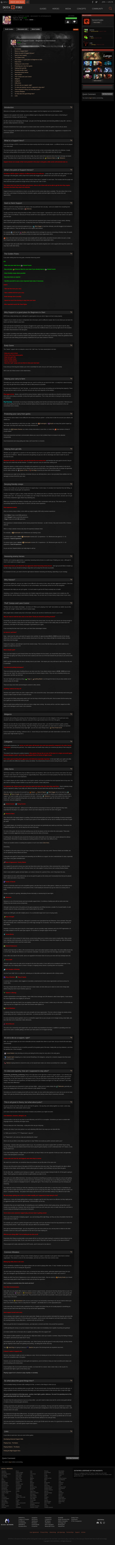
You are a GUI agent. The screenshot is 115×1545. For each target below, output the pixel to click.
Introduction (18, 49)
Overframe (74, 1519)
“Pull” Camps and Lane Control (23, 76)
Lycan (31, 1476)
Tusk (60, 1481)
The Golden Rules (20, 57)
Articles (83, 1532)
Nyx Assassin (33, 1497)
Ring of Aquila (21, 977)
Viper (60, 1489)
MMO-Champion (63, 1521)
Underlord (61, 1482)
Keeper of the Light (20, 1497)
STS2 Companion (76, 1521)
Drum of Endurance (10, 946)
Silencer (28, 209)
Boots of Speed (41, 792)
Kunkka (18, 1500)
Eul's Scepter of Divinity (11, 969)
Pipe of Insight (14, 794)
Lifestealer (18, 1507)
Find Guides (97, 22)
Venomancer (27, 1293)
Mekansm (61, 158)
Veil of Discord (9, 1024)
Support (77, 1532)
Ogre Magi (32, 1498)
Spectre (30, 1347)
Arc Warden (4, 1476)
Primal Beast (47, 1472)
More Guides (36, 29)
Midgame (17, 79)
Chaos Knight (5, 1492)
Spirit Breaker (47, 1501)
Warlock (7, 1063)
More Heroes (97, 80)
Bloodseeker (5, 1484)
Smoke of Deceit (9, 881)
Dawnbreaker (5, 1503)
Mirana (32, 1485)
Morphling (32, 1488)
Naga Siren (33, 1491)
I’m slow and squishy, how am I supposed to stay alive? (30, 87)
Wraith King (61, 1501)
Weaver (60, 1495)
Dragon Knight (19, 1472)
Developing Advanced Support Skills (13, 1439)
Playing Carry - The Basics (11, 1443)
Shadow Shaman (16, 429)
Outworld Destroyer (35, 1503)
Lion (31, 1472)
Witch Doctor (62, 1500)
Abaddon (4, 1471)
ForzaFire (34, 1526)
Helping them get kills (20, 68)
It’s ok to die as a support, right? (23, 85)
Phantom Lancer (34, 1507)
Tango (28, 679)
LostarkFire (48, 1519)
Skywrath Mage (48, 1492)
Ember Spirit (19, 1479)
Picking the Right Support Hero (12, 1450)
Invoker (18, 1491)
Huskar (17, 1489)
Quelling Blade (37, 679)
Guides (43, 8)
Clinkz (3, 1495)
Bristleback (4, 1488)
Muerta (32, 1489)
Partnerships (70, 1532)
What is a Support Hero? (21, 51)
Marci (31, 1479)
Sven (45, 1504)
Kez (17, 1498)
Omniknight (42, 423)
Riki (45, 1481)
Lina (6, 238)
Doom (17, 1471)
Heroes (55, 8)
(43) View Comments (72, 1458)
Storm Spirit (47, 1503)
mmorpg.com (62, 1523)
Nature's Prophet (34, 1492)
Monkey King (33, 1487)
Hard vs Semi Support (21, 55)
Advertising (53, 1532)
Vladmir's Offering (10, 992)
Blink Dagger (37, 226)
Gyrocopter (18, 1487)
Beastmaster (5, 1482)
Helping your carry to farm (22, 64)
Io (16, 1492)
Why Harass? (18, 74)
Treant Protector (63, 1478)
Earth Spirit (18, 1475)
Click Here (46, 843)
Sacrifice (23, 232)
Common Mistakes (20, 91)
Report (76, 29)
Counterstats (22, 1523)
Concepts (81, 8)
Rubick (46, 1484)
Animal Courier (26, 265)
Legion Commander (21, 1503)
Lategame (17, 81)
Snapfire (46, 1497)
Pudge (46, 1475)
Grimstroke (18, 1485)
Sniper (46, 1498)
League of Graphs (24, 1519)
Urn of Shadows (9, 1008)
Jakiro (17, 1494)
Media (68, 8)
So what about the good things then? (25, 93)
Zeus (60, 1503)
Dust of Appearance (10, 862)
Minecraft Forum (49, 1526)
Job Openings (61, 1532)
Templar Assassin (48, 1507)
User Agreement (34, 1532)
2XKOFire (48, 1523)
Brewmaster (16, 532)
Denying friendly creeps (21, 70)
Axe (3, 1478)
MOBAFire (22, 1517)
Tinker (60, 1475)
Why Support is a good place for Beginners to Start (28, 59)
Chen (3, 1494)
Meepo (32, 1484)
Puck (45, 1473)
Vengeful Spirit (9, 1057)
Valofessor (35, 1521)
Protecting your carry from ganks (23, 66)
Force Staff (8, 959)
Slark (45, 1495)
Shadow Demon (48, 1487)
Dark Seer (4, 1500)
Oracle (31, 1501)
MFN (5, 2)
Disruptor (4, 1507)
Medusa (32, 1482)
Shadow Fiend (47, 1488)
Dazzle (50, 423)
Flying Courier (20, 804)
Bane (3, 1479)
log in (10, 1462)
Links (16, 96)
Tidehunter (60, 1086)
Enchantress (19, 1481)
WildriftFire (22, 1524)
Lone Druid (33, 1473)
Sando (25, 18)
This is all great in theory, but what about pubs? (27, 89)
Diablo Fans (74, 1517)
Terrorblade (61, 1471)
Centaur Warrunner (6, 1491)
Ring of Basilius (9, 977)
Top (71, 107)
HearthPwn (61, 1526)
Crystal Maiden (9, 1053)
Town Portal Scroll (56, 727)
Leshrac (18, 1504)
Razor (45, 1479)
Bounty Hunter (61, 1277)
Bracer (32, 792)
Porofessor (22, 1521)
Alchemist (4, 1472)
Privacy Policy (44, 1532)
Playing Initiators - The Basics (12, 1447)
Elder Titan (18, 1478)
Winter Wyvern (62, 1498)
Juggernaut (18, 1495)
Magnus (32, 1478)
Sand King (10, 1347)
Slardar (46, 1494)
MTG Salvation (49, 1524)
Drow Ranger (19, 1473)
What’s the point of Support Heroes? (24, 53)
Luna (31, 1475)
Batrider (4, 1481)
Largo (17, 1501)
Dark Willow (4, 1501)
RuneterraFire (23, 1526)
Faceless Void (19, 1484)
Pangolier (32, 1504)
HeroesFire (48, 1517)
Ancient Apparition (6, 1473)
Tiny (60, 1476)
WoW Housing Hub (63, 1519)
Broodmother (5, 1489)
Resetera (34, 1523)
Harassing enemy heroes (21, 72)
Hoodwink (18, 1488)
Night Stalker (33, 1495)
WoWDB (60, 1517)
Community (97, 8)
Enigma (18, 1482)
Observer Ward (50, 158)
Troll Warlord (62, 1479)
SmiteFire (34, 1517)
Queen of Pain (23, 470)
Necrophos (32, 1494)
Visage (60, 1491)
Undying (61, 1484)
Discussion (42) (22, 29)
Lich (13, 232)
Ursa (60, 1485)
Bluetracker (61, 1524)
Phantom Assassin (34, 1505)
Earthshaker (19, 1476)
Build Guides (9, 29)
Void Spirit (61, 1492)
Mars (31, 1481)
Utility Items (18, 83)
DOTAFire (35, 1519)
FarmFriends (35, 1524)
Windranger (61, 1497)
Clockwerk (4, 1497)
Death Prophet (5, 1505)
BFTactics (48, 1521)
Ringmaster (47, 1482)
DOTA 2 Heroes (7, 1468)
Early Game (18, 61)
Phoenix (46, 1471)
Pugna (46, 1476)
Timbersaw (61, 1473)
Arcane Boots (8, 934)
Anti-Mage (33, 470)
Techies (46, 1505)
